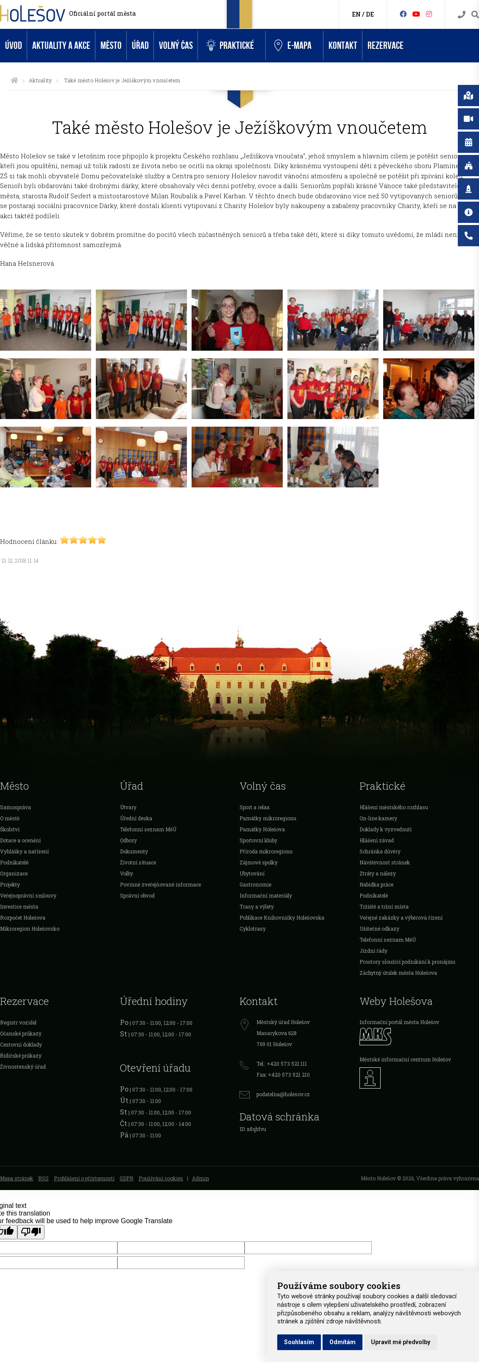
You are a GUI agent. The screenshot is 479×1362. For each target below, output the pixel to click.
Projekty (10, 884)
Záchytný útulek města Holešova (398, 972)
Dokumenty (134, 851)
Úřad (140, 45)
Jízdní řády (373, 950)
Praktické (230, 45)
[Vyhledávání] (475, 14)
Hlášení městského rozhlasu (393, 807)
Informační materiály (266, 895)
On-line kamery (378, 818)
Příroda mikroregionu (266, 851)
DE (370, 14)
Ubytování (252, 873)
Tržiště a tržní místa (384, 906)
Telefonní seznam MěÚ (148, 829)
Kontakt (343, 45)
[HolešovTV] (416, 13)
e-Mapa (293, 45)
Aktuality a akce (61, 45)
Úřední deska (136, 818)
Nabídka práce (376, 884)
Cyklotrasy (253, 928)
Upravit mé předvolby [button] (400, 1342)
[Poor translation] (31, 1232)
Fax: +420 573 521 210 (283, 1074)
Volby (126, 873)
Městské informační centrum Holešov (405, 1059)
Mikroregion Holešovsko (29, 928)
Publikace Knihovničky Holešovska (282, 917)
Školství (9, 829)
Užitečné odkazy (379, 928)
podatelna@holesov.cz (283, 1094)
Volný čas (176, 45)
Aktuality (40, 80)
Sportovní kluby (258, 840)
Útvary (128, 807)
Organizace (14, 873)
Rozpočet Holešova (22, 917)
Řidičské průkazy (21, 1055)
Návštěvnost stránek (384, 862)
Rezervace (386, 45)
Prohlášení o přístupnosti (84, 1178)
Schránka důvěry (380, 851)
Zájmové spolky (259, 862)
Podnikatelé (14, 862)
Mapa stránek (16, 1178)
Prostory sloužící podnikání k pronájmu (407, 961)
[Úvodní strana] (14, 80)
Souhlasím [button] (299, 1342)
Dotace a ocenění (20, 840)
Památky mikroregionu (268, 818)
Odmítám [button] (342, 1342)
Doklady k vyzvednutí (385, 829)
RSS (43, 1178)
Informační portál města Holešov (399, 1022)
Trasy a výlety (257, 906)
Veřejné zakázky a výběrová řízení (401, 917)
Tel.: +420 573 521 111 (281, 1063)
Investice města (19, 906)
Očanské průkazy (21, 1033)
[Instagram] (429, 13)
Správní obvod (137, 895)
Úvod (13, 45)
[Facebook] (403, 13)
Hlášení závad (376, 840)
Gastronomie (255, 884)
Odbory (128, 840)
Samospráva (15, 807)
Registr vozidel (18, 1022)
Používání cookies (161, 1178)
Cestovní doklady (21, 1044)
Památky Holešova (262, 829)
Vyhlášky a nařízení (24, 851)
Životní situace (138, 862)
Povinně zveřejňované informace (160, 884)
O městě (9, 818)
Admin (200, 1178)
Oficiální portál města (102, 13)
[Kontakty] (461, 14)
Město (111, 45)
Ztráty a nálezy (377, 873)
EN (356, 14)
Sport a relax (255, 807)
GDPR (127, 1178)
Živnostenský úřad (23, 1066)
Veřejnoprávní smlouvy (28, 895)
